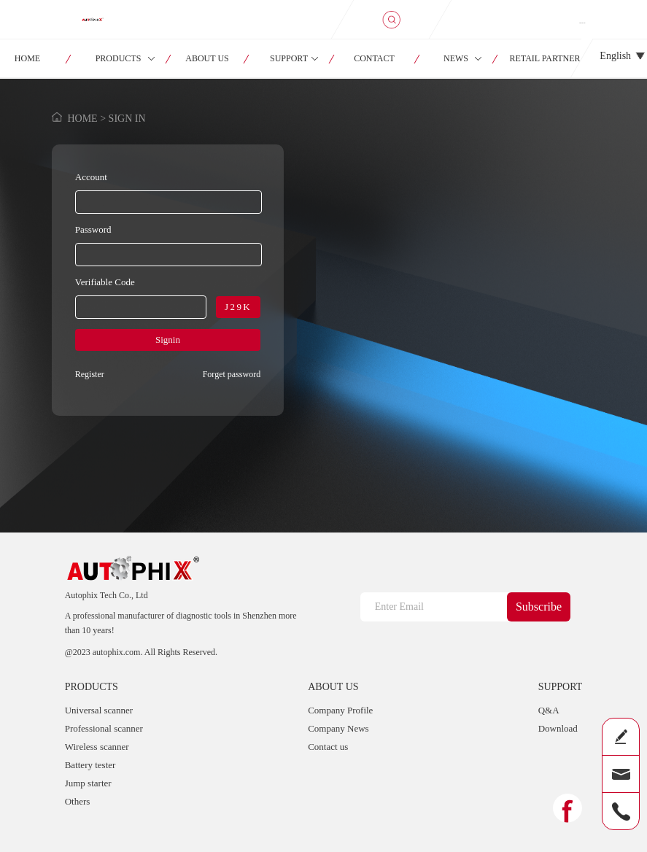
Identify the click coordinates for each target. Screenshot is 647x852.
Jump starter (88, 783)
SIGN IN (582, 22)
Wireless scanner (97, 746)
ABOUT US (206, 58)
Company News (338, 728)
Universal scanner (99, 710)
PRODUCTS (119, 58)
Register (89, 374)
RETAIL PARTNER (545, 58)
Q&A (548, 710)
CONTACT (374, 58)
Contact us (328, 746)
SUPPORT (289, 58)
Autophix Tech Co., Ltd (106, 595)
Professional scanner (104, 728)
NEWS (455, 58)
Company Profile (340, 710)
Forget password (231, 374)
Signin (167, 339)
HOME (82, 118)
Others (77, 801)
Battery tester (90, 764)
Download (558, 728)
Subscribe (539, 606)
